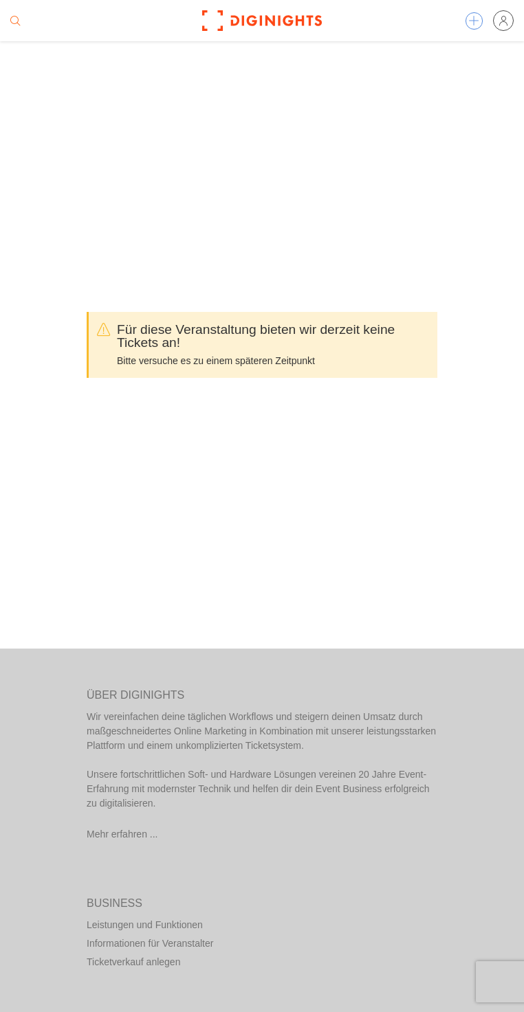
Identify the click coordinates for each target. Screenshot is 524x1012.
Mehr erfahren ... (122, 834)
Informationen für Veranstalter (150, 943)
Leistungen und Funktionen (145, 924)
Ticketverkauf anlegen (133, 961)
